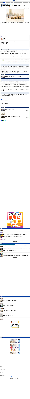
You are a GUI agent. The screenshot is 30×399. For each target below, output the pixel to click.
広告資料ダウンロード (2, 375)
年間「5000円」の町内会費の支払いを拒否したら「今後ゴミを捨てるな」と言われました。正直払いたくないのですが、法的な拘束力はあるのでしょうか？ (16, 255)
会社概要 (1, 366)
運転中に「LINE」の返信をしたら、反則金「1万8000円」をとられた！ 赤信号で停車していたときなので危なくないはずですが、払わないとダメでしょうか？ (16, 248)
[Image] (15, 0)
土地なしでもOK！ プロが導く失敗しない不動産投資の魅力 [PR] (7, 4)
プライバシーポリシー (2, 369)
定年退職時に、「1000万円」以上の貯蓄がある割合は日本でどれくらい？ (9, 250)
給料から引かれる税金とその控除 (4, 42)
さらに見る (15, 241)
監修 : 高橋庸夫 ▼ (4, 38)
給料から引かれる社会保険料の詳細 (5, 43)
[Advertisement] (15, 31)
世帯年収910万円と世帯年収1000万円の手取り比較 (6, 44)
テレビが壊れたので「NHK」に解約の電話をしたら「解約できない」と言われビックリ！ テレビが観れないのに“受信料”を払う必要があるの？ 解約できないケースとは (16, 253)
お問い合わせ (1, 372)
